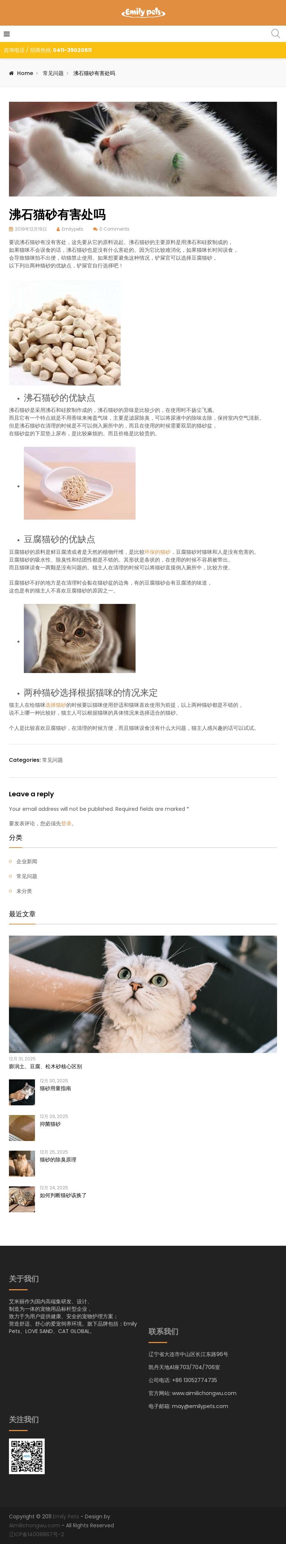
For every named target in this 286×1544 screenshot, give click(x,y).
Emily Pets (66, 1516)
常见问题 (53, 73)
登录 (66, 823)
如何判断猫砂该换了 (63, 1195)
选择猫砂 (55, 705)
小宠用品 (159, 1322)
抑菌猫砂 (50, 1124)
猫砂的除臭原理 (58, 1159)
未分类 (24, 891)
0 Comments (114, 229)
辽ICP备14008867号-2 (36, 1534)
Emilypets (72, 229)
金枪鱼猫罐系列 (167, 1311)
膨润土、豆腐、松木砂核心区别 (45, 1066)
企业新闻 (26, 861)
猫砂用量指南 (55, 1088)
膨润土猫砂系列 (167, 1300)
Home (25, 73)
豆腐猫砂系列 (164, 1289)
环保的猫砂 (157, 552)
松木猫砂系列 (164, 1278)
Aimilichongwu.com (34, 1525)
